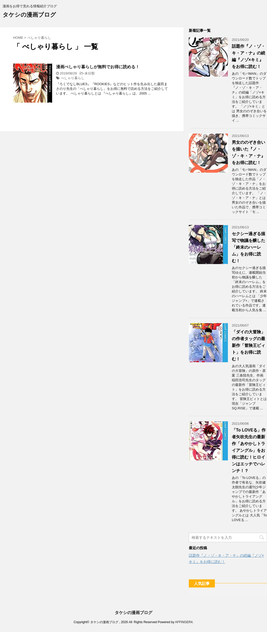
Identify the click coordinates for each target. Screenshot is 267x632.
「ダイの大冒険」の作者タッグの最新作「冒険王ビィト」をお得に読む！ (248, 345)
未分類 (89, 73)
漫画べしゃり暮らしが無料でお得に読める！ (97, 67)
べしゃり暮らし (72, 78)
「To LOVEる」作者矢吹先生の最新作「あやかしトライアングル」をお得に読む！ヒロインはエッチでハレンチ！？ (249, 450)
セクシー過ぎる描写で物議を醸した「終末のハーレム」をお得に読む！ (248, 247)
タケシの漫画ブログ (29, 15)
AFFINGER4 (183, 622)
